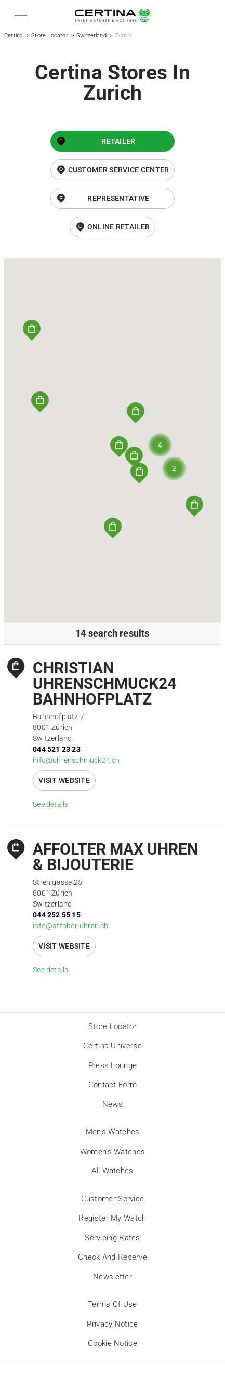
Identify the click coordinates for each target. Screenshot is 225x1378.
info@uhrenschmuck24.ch (76, 760)
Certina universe (112, 1045)
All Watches (112, 1171)
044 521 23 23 (57, 749)
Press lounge (112, 1065)
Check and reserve (112, 1257)
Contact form (112, 1084)
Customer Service (112, 1199)
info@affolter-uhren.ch (70, 926)
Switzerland (91, 35)
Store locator (112, 1026)
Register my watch (112, 1218)
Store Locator (49, 35)
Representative (118, 198)
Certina (13, 35)
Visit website (64, 780)
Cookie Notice (112, 1343)
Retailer (118, 141)
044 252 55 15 (57, 915)
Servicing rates (112, 1237)
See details (50, 804)
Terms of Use (112, 1304)
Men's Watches (113, 1132)
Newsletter (112, 1276)
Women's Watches (112, 1151)
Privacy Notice (112, 1324)
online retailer (118, 227)
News (112, 1104)
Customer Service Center (118, 170)
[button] (19, 15)
